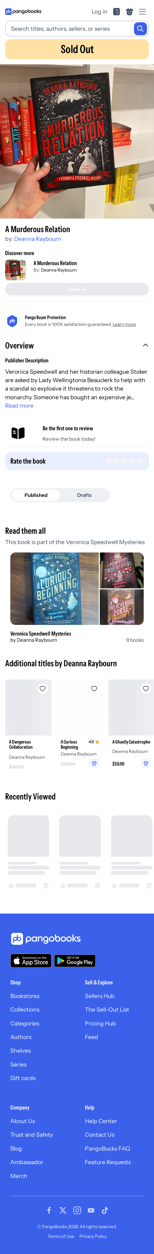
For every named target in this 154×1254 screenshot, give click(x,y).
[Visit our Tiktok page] (105, 1210)
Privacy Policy (93, 1236)
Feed (91, 1037)
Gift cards (23, 1078)
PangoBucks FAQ (107, 1148)
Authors (20, 1037)
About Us (22, 1121)
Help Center (101, 1121)
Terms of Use (60, 1236)
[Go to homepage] (23, 11)
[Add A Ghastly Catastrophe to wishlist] (146, 688)
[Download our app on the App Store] (31, 961)
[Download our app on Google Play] (75, 961)
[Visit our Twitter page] (63, 1210)
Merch (18, 1176)
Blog (16, 1148)
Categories (24, 1023)
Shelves (20, 1050)
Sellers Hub (100, 995)
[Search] (140, 28)
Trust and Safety (31, 1134)
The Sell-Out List (107, 1009)
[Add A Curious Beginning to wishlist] (94, 688)
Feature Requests (108, 1162)
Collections (24, 1009)
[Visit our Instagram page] (77, 1210)
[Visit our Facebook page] (49, 1210)
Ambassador (26, 1162)
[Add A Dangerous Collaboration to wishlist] (42, 688)
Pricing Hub (100, 1023)
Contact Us (99, 1134)
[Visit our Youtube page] (91, 1210)
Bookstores (24, 995)
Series (18, 1064)
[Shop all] (77, 289)
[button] (77, 346)
